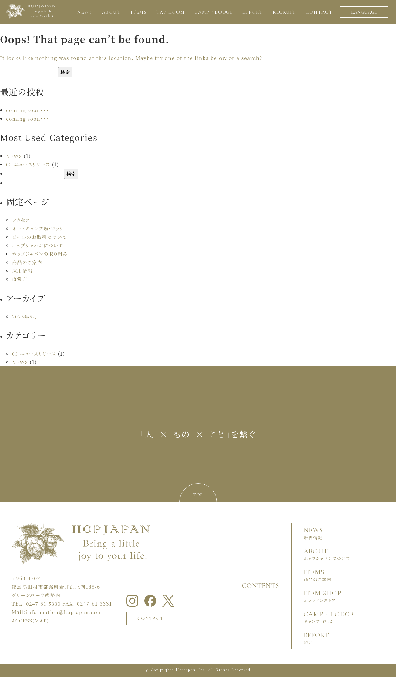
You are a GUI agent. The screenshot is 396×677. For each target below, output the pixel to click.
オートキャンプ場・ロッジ (39, 228)
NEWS (14, 155)
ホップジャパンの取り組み (40, 253)
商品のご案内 (27, 262)
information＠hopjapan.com (65, 612)
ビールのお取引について (40, 237)
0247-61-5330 (44, 603)
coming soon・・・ (28, 110)
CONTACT (151, 617)
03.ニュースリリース (28, 164)
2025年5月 (25, 316)
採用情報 (22, 270)
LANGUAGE (364, 12)
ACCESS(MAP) (31, 620)
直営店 (20, 279)
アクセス (21, 220)
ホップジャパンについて (38, 245)
